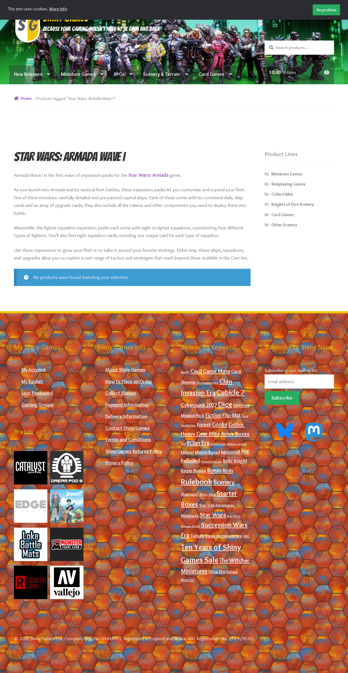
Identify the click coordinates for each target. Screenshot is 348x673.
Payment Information (127, 405)
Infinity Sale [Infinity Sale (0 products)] (218, 444)
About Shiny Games (125, 369)
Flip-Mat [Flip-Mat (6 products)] (231, 415)
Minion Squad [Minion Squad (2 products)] (207, 452)
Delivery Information (126, 416)
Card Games (211, 74)
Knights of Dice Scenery (292, 204)
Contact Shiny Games (127, 428)
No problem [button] (327, 9)
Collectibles (282, 194)
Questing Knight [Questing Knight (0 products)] (211, 461)
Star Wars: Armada (148, 175)
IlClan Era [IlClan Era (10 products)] (198, 442)
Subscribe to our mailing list (291, 370)
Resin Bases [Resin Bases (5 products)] (193, 470)
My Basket (32, 381)
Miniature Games (78, 74)
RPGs (119, 74)
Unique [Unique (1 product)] (232, 572)
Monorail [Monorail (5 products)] (230, 452)
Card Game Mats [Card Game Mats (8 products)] (210, 371)
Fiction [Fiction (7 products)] (213, 415)
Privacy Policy (119, 463)
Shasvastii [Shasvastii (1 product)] (189, 494)
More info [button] (58, 8)
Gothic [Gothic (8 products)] (236, 424)
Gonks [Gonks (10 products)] (219, 424)
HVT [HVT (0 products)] (183, 444)
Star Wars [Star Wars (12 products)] (213, 515)
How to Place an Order (128, 381)
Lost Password (37, 393)
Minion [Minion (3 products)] (187, 452)
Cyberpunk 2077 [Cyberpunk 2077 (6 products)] (199, 405)
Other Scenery (284, 224)
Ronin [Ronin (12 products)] (214, 470)
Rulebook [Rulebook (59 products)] (196, 481)
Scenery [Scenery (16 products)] (223, 482)
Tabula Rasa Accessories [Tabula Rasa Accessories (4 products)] (216, 536)
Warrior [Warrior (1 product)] (188, 580)
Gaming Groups (37, 405)
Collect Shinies (120, 393)
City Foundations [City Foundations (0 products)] (207, 383)
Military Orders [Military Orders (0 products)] (236, 444)
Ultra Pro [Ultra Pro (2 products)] (216, 571)
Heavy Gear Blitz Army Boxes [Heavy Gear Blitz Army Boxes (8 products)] (215, 433)
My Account (34, 369)
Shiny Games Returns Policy (133, 451)
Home (26, 98)
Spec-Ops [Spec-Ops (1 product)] (207, 494)
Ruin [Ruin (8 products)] (228, 470)
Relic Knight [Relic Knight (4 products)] (235, 461)
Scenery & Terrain (161, 74)
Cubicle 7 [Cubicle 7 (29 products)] (231, 392)
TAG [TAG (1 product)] (246, 536)
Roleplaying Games (288, 184)
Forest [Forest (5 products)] (204, 424)
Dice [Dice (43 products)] (225, 404)
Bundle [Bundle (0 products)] (185, 372)
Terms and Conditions (128, 439)
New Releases (28, 74)
